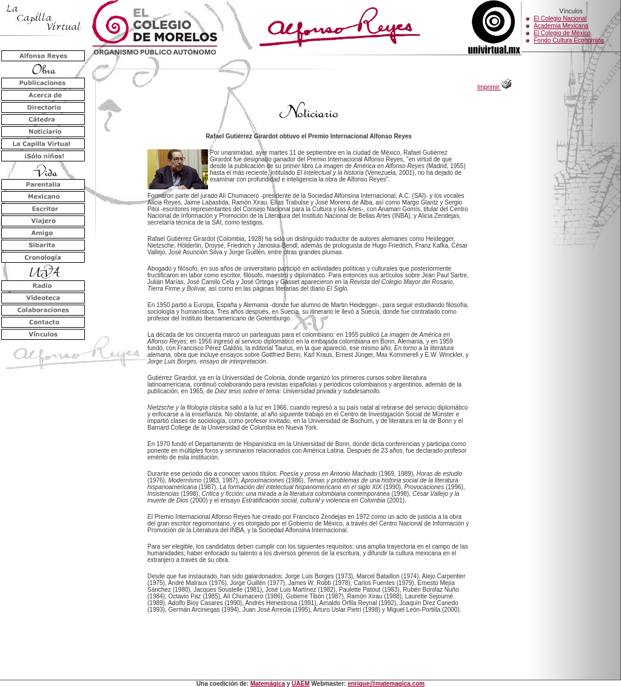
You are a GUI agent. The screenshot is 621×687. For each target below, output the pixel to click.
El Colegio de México (562, 33)
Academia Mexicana (561, 25)
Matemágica (267, 683)
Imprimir (494, 87)
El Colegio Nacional (560, 18)
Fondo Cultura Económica (569, 40)
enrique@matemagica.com (386, 683)
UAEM (300, 683)
